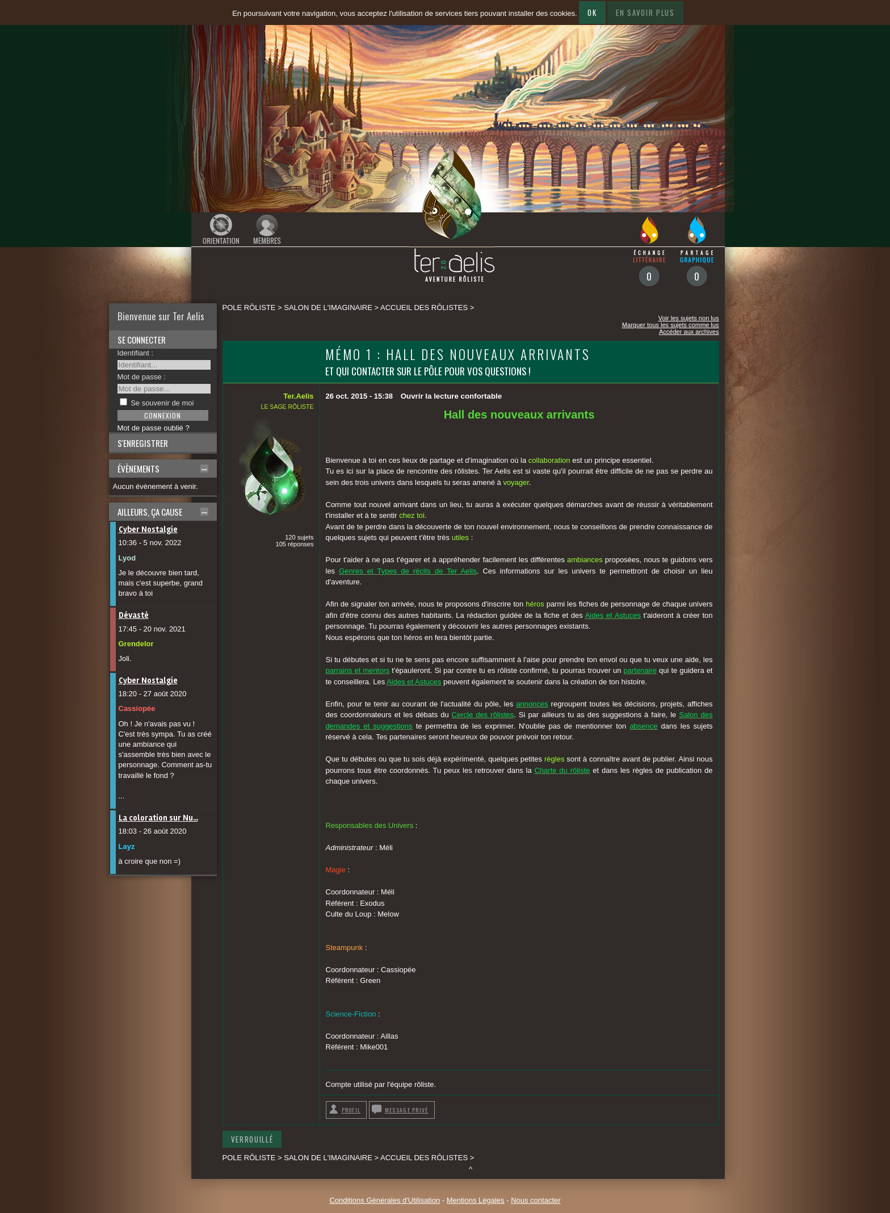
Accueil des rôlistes (424, 307)
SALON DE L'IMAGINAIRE (328, 307)
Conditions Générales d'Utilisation (384, 1200)
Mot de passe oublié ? (153, 428)
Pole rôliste (249, 307)
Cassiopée (137, 708)
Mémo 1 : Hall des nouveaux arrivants (458, 354)
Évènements (138, 468)
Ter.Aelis (298, 396)
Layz (127, 846)
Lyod (127, 558)
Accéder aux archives (689, 331)
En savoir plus (645, 12)
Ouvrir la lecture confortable (451, 396)
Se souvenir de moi (162, 403)
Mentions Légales (476, 1200)
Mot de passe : (141, 377)
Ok (592, 12)
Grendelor (136, 643)
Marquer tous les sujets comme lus (670, 324)
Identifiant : (135, 353)
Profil (351, 1110)
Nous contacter (535, 1200)
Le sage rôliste (287, 406)
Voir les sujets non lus (688, 318)
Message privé (407, 1110)
